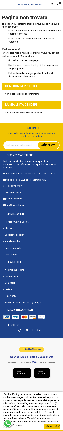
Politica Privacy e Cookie (17, 221)
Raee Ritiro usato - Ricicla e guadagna (23, 302)
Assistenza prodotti (14, 269)
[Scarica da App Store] (42, 373)
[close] (58, 426)
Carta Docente (11, 276)
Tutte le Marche (12, 241)
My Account (29, 76)
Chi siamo (9, 228)
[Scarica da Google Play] (22, 373)
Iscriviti (50, 145)
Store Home (14, 76)
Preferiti (8, 289)
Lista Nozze (10, 296)
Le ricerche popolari (14, 234)
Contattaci (10, 282)
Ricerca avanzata (13, 248)
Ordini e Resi (11, 254)
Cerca (52, 5)
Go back (12, 60)
